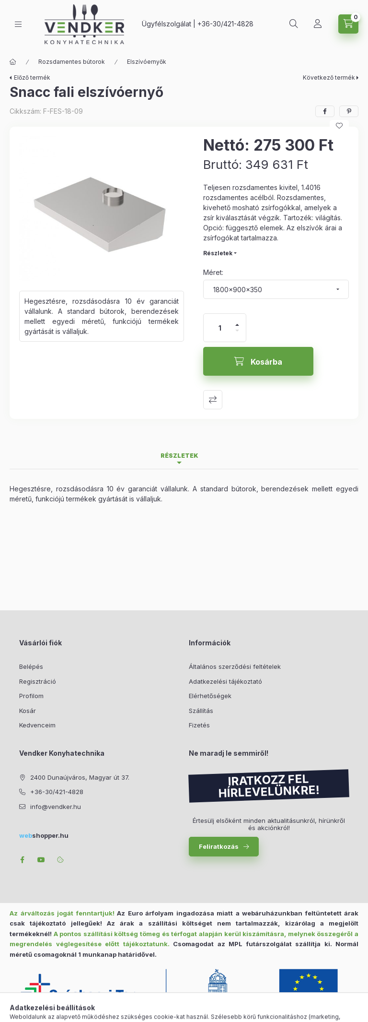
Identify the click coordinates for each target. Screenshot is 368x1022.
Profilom (31, 696)
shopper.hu (44, 835)
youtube (41, 859)
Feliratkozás (219, 846)
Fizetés (199, 725)
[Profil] (317, 24)
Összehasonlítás (212, 399)
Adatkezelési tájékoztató (225, 681)
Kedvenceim (37, 725)
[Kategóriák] (18, 24)
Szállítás (201, 710)
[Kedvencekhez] (339, 125)
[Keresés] (293, 24)
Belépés (31, 666)
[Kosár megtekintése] (348, 24)
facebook (22, 859)
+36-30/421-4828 (225, 24)
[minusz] (237, 335)
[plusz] (237, 321)
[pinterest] (348, 111)
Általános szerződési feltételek (235, 666)
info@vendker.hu (55, 806)
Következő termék (329, 77)
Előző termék (32, 77)
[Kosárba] (258, 361)
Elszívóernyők (146, 61)
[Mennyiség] (220, 328)
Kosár (27, 710)
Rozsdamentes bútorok (71, 61)
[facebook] (324, 111)
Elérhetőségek (210, 696)
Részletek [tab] (179, 455)
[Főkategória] (13, 62)
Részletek (217, 253)
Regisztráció (37, 681)
